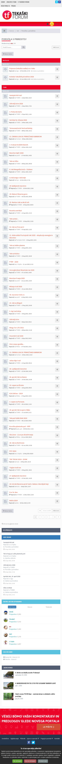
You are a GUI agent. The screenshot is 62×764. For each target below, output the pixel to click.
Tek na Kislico (14, 254)
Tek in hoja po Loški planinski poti (14, 554)
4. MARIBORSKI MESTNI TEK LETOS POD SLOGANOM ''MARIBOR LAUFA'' (35, 683)
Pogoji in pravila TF (47, 739)
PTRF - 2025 (13, 262)
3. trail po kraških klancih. (18, 145)
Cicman (18, 139)
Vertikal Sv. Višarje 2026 (18, 120)
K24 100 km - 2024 (16, 393)
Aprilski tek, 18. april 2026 (11, 576)
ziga (17, 71)
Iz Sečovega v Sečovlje (17, 178)
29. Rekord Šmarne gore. (18, 194)
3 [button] (41, 517)
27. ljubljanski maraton (17, 476)
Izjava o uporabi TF (33, 739)
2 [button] (38, 517)
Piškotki (22, 739)
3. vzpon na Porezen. (17, 402)
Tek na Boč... (14, 219)
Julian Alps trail (15, 361)
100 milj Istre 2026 (9, 565)
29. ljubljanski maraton (17, 186)
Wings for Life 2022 (16, 328)
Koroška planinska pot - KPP (19, 426)
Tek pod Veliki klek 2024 (18, 418)
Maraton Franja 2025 (17, 278)
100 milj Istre (14, 319)
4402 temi (56, 47)
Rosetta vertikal (15, 211)
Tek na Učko (13, 161)
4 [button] (44, 517)
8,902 (19, 614)
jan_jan (20, 429)
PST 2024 (12, 451)
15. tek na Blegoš (15, 303)
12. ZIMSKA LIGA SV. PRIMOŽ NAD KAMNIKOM (25, 352)
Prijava (13, 6)
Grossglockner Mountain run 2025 (21, 270)
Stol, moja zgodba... (16, 344)
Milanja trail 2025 (15, 286)
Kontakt (57, 739)
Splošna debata (10, 558)
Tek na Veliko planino (17, 245)
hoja (17, 180)
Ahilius (18, 347)
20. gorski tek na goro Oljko (19, 410)
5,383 (19, 629)
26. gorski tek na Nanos (18, 377)
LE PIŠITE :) (48, 726)
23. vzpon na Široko (16, 385)
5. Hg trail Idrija (15, 311)
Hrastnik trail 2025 (16, 336)
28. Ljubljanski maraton (18, 369)
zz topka (19, 264)
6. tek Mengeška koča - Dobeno (20, 169)
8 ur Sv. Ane (13, 492)
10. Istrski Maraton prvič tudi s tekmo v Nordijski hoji (29, 484)
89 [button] (55, 517)
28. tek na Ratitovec (16, 443)
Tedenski (49, 607)
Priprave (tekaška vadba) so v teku (22, 68)
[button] (58, 517)
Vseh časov (12, 607)
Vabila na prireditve (11, 581)
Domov (3, 2)
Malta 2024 (13, 500)
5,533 (19, 622)
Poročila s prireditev (12, 547)
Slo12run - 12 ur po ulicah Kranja (21, 435)
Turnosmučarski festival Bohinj (20, 128)
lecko (18, 486)
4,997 (19, 644)
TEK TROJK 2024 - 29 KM (18, 459)
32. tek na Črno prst (16, 227)
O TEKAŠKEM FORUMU (23, 2)
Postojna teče (20, 240)
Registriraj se (5, 6)
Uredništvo (5, 739)
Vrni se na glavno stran (10, 524)
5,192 (19, 637)
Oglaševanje (14, 739)
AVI (15, 43)
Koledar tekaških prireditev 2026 (21, 77)
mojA (17, 462)
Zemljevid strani (11, 2)
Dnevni (30, 607)
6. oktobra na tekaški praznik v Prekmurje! (27, 672)
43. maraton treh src (17, 295)
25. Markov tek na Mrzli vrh (19, 202)
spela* (18, 155)
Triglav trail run (15, 468)
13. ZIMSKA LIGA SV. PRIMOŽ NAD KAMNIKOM (25, 136)
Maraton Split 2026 (16, 153)
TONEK (18, 98)
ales (17, 503)
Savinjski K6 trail (8, 542)
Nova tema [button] (7, 54)
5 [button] (47, 517)
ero (12, 43)
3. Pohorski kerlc (15, 112)
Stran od (47, 510)
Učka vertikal (7, 588)
